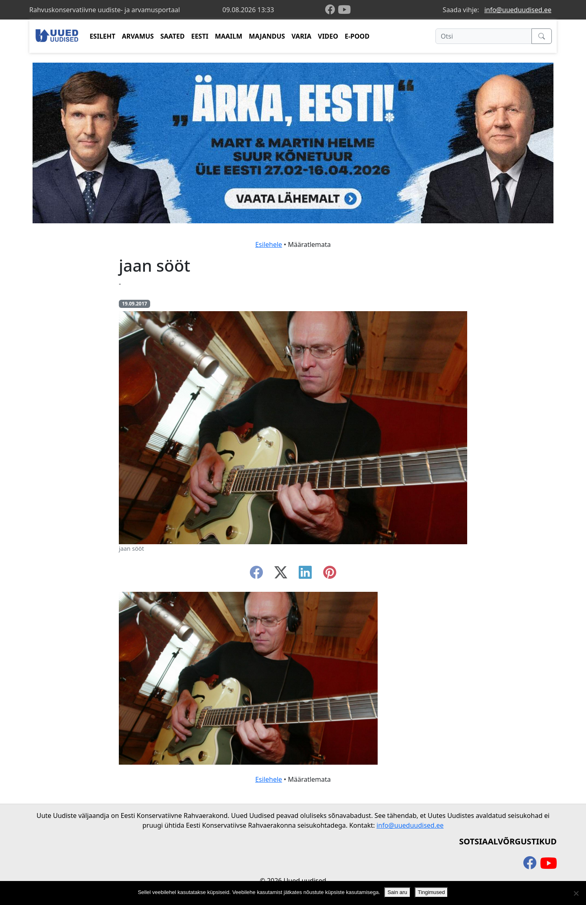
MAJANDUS (267, 36)
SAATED (172, 36)
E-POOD (357, 36)
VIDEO (328, 36)
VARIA (301, 36)
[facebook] (331, 9)
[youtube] (344, 10)
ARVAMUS (138, 36)
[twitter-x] (280, 575)
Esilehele (268, 244)
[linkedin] (305, 575)
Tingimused (431, 892)
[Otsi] (483, 36)
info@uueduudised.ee (517, 9)
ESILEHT (102, 36)
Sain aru (397, 892)
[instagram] (329, 575)
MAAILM (229, 36)
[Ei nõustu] (576, 893)
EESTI (199, 36)
